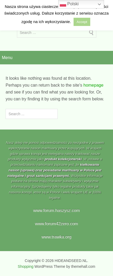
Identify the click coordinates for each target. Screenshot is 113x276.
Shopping (25, 266)
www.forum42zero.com (56, 223)
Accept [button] (82, 22)
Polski (69, 4)
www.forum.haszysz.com (56, 210)
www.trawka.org (56, 237)
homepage (93, 85)
